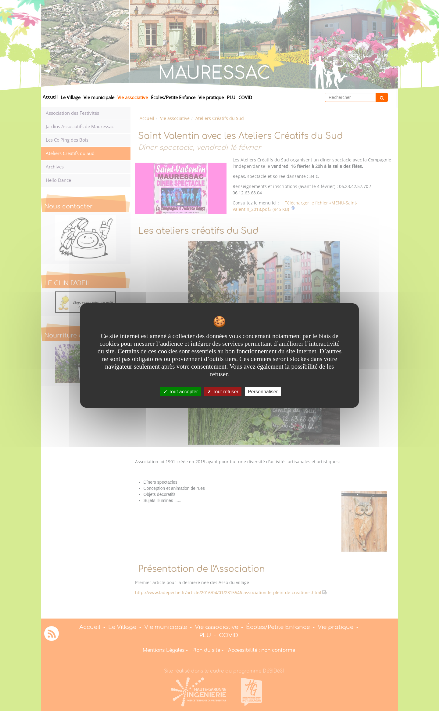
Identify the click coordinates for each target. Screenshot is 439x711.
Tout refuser (222, 391)
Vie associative (132, 98)
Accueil (50, 97)
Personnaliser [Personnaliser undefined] (263, 391)
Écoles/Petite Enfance (173, 98)
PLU (231, 98)
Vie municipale (99, 98)
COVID (245, 98)
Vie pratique (211, 98)
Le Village (70, 98)
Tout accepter (180, 391)
